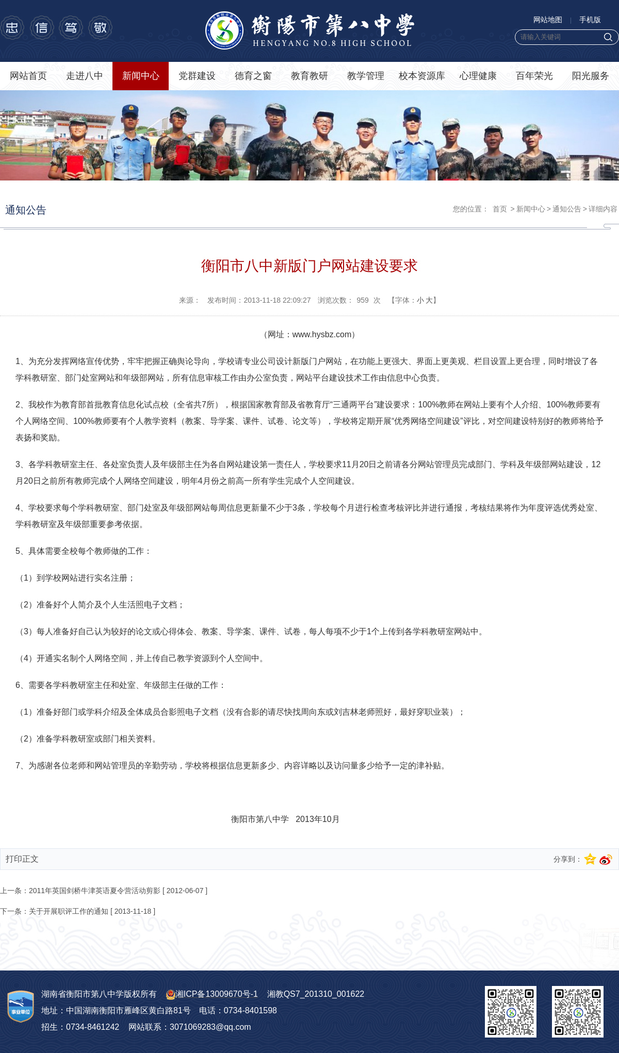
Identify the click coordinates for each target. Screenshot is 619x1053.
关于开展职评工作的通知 (68, 911)
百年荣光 (534, 76)
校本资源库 (422, 76)
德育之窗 (253, 76)
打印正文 (22, 858)
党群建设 (197, 76)
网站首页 (28, 76)
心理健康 (478, 76)
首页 (500, 209)
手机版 (590, 19)
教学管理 (365, 76)
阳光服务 (590, 76)
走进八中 (84, 76)
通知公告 (566, 209)
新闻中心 (140, 76)
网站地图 (547, 19)
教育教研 (309, 76)
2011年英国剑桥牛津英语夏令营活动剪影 (94, 890)
